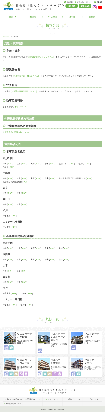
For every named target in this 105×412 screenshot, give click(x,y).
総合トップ (6, 36)
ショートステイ (53, 399)
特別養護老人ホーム (33, 399)
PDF (10, 164)
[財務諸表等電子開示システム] (41, 57)
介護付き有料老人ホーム (13, 399)
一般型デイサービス (73, 399)
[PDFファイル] (21, 107)
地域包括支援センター (13, 403)
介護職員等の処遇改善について (16, 132)
